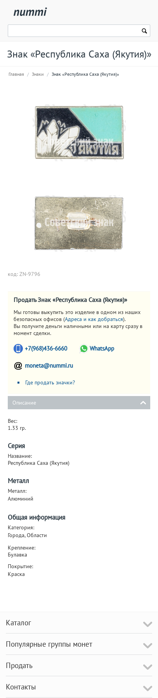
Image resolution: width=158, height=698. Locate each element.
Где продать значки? (50, 382)
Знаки (38, 74)
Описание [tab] (79, 402)
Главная (16, 74)
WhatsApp (102, 348)
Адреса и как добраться (94, 319)
